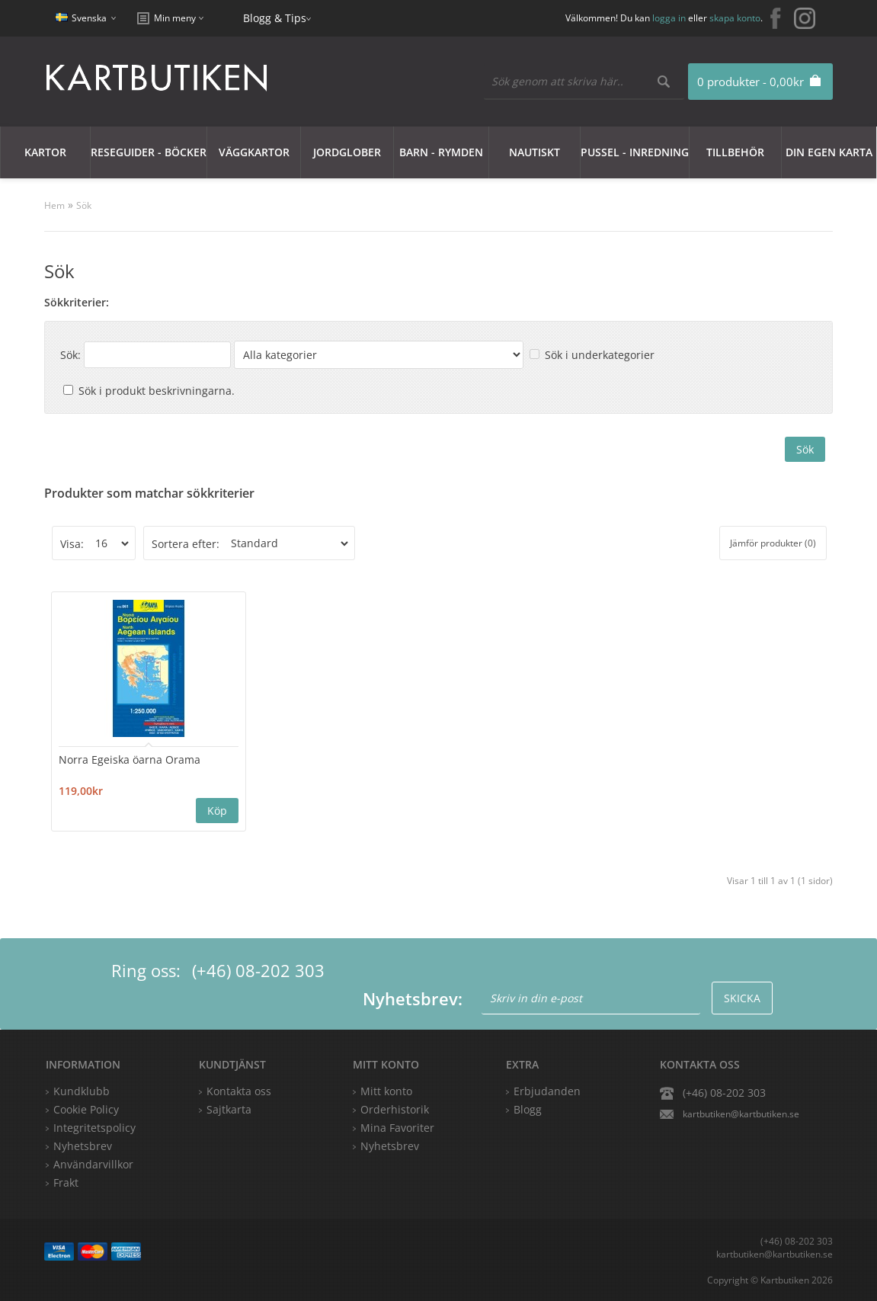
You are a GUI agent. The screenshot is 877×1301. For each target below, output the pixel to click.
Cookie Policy (86, 1108)
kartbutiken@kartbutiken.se (741, 1113)
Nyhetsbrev (389, 1145)
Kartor (45, 152)
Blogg (528, 1108)
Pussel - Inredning (635, 152)
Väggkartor (254, 152)
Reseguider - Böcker (148, 152)
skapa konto (734, 17)
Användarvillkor (93, 1163)
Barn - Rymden (441, 152)
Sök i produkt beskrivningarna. (156, 390)
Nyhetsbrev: (413, 997)
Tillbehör (735, 152)
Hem (54, 205)
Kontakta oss (238, 1090)
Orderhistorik (394, 1108)
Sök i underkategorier (600, 355)
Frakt (65, 1181)
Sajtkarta (228, 1108)
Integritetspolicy (94, 1127)
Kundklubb (81, 1090)
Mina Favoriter (397, 1127)
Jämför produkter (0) (773, 543)
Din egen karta (829, 152)
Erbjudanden (547, 1090)
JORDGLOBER (347, 152)
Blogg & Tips (274, 18)
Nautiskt (534, 152)
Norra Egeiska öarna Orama (131, 758)
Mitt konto (386, 1090)
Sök (83, 205)
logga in (669, 17)
